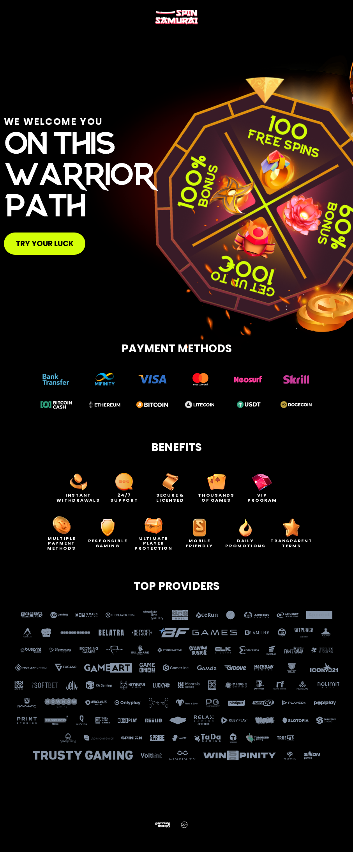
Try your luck (45, 243)
